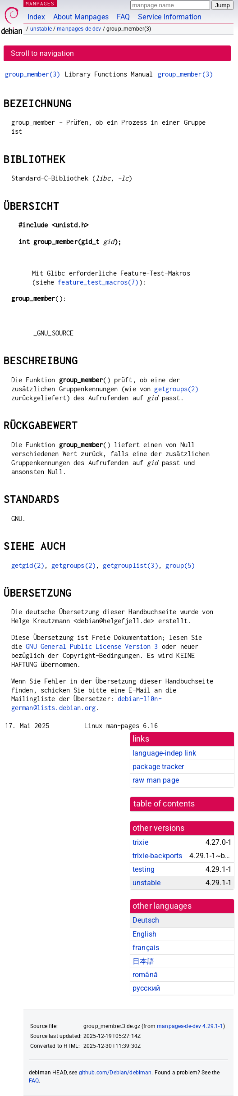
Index (36, 17)
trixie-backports (157, 855)
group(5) (180, 565)
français (146, 947)
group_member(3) (32, 74)
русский (146, 988)
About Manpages (81, 17)
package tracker (158, 766)
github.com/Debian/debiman (115, 1072)
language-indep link (164, 753)
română (145, 974)
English (144, 934)
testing (144, 869)
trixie (140, 842)
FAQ (123, 17)
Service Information (169, 17)
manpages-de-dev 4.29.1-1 (190, 1026)
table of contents (164, 803)
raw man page (156, 780)
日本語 (143, 961)
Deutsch (146, 920)
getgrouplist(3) (130, 565)
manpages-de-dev (79, 29)
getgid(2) (27, 565)
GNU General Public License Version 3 (92, 646)
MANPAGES (40, 3)
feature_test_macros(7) (98, 282)
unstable (41, 29)
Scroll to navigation (42, 53)
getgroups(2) (176, 389)
